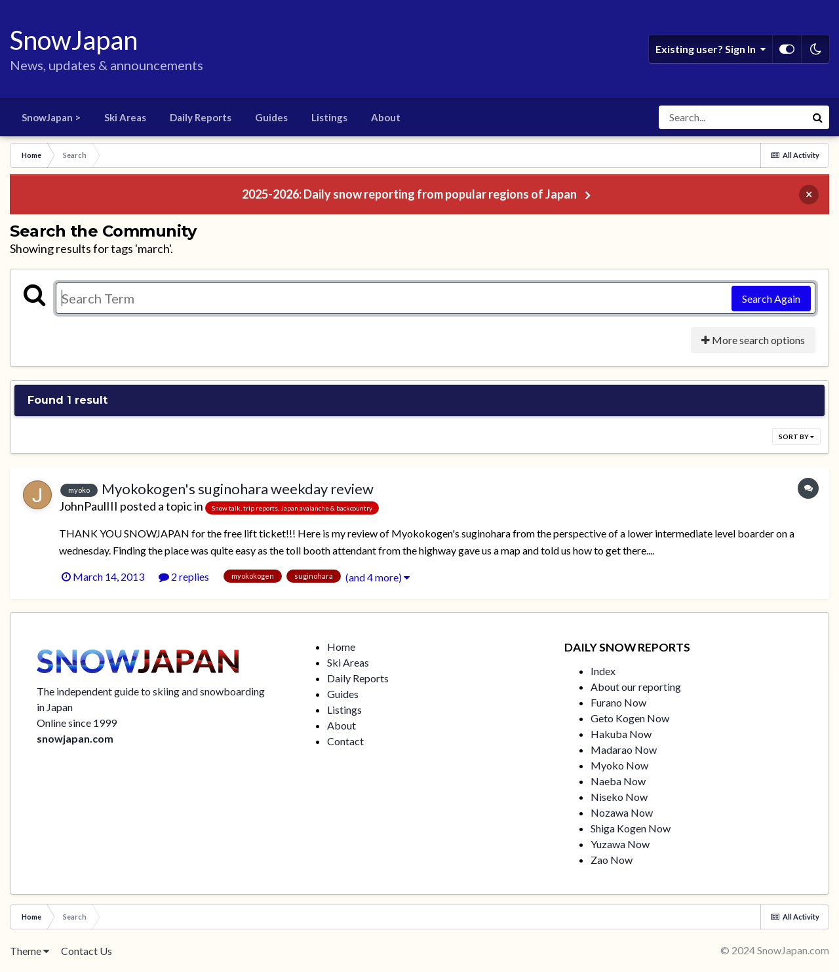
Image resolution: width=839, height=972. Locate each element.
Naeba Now (618, 781)
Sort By (796, 436)
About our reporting (636, 686)
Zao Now (612, 859)
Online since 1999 (77, 722)
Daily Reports (200, 117)
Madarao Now (624, 749)
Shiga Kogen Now (631, 828)
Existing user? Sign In (710, 49)
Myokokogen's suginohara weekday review (238, 488)
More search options (753, 340)
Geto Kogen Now (630, 718)
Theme (29, 950)
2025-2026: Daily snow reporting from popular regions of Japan (409, 194)
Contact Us (86, 950)
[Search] (732, 117)
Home (341, 646)
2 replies (184, 576)
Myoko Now (619, 765)
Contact (345, 741)
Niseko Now (619, 796)
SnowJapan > (51, 117)
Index (603, 671)
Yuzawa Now (620, 844)
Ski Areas (125, 117)
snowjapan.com (75, 738)
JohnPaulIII (88, 506)
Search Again (771, 298)
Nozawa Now (622, 812)
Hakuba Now (621, 734)
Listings (329, 117)
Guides (271, 117)
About (385, 117)
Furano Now (618, 702)
